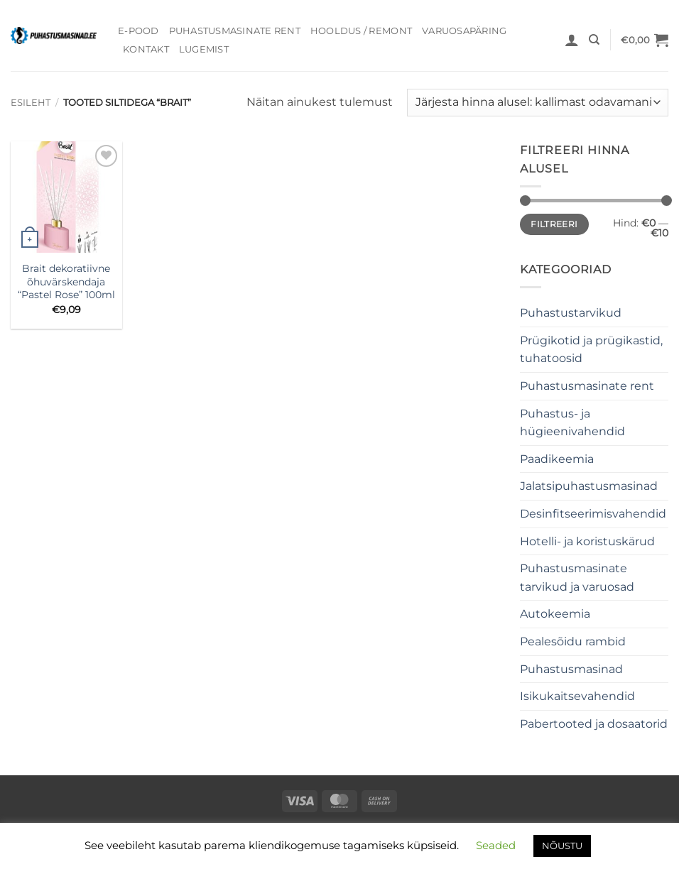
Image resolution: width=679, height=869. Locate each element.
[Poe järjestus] (537, 102)
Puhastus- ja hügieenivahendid (572, 423)
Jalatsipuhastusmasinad (589, 486)
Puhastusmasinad (571, 669)
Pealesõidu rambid (573, 641)
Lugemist (204, 49)
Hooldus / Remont (361, 31)
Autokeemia (555, 614)
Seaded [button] (496, 845)
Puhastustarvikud (570, 312)
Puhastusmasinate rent (234, 31)
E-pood (138, 31)
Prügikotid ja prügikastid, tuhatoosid (591, 350)
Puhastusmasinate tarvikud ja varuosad (577, 578)
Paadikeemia (557, 459)
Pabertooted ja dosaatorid (594, 724)
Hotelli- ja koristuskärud (587, 541)
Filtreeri (554, 224)
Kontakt (146, 49)
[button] (572, 39)
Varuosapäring (464, 31)
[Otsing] (594, 39)
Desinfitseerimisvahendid (593, 513)
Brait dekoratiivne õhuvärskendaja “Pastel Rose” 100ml (66, 281)
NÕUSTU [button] (562, 845)
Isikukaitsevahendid (577, 696)
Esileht (30, 102)
